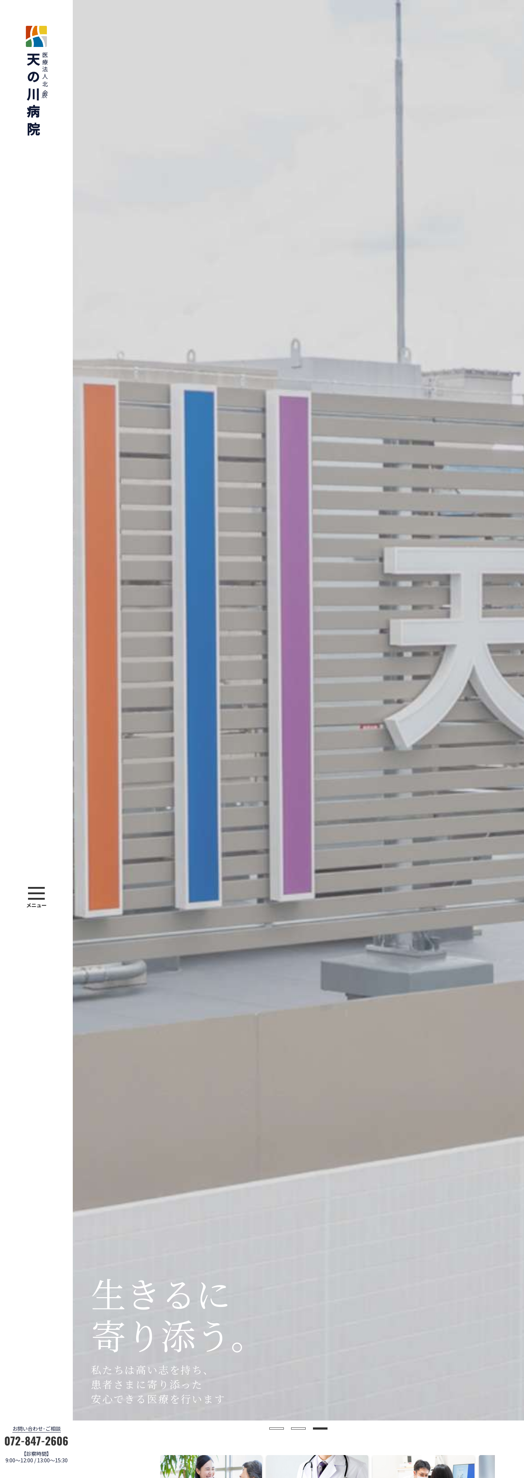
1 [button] (276, 1428)
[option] (298, 710)
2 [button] (298, 1428)
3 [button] (320, 1428)
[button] (36, 898)
